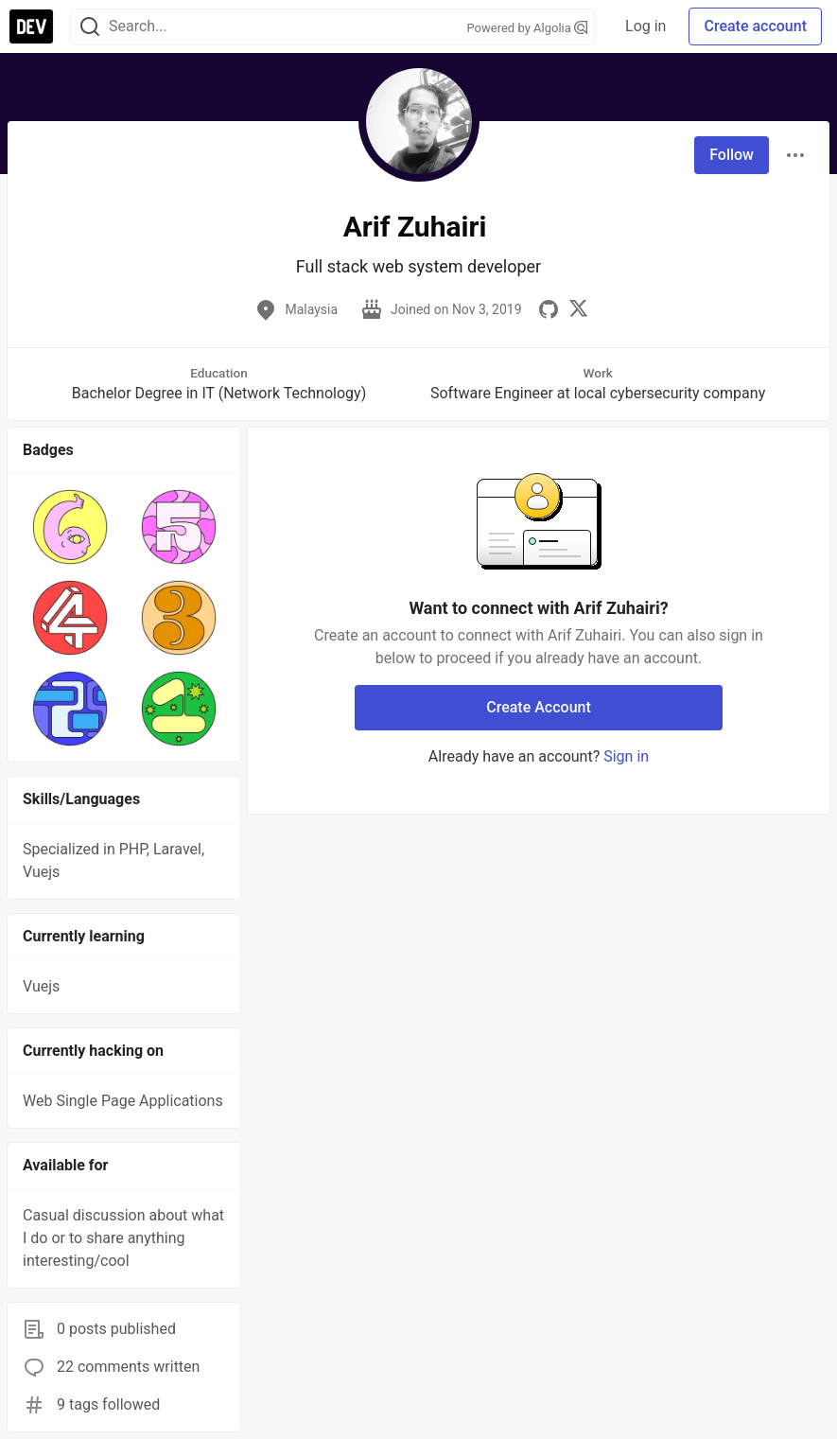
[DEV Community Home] (31, 26)
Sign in (626, 756)
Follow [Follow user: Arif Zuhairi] (731, 155)
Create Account (538, 707)
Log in (645, 26)
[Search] (90, 26)
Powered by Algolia (527, 28)
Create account (755, 26)
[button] (69, 527)
